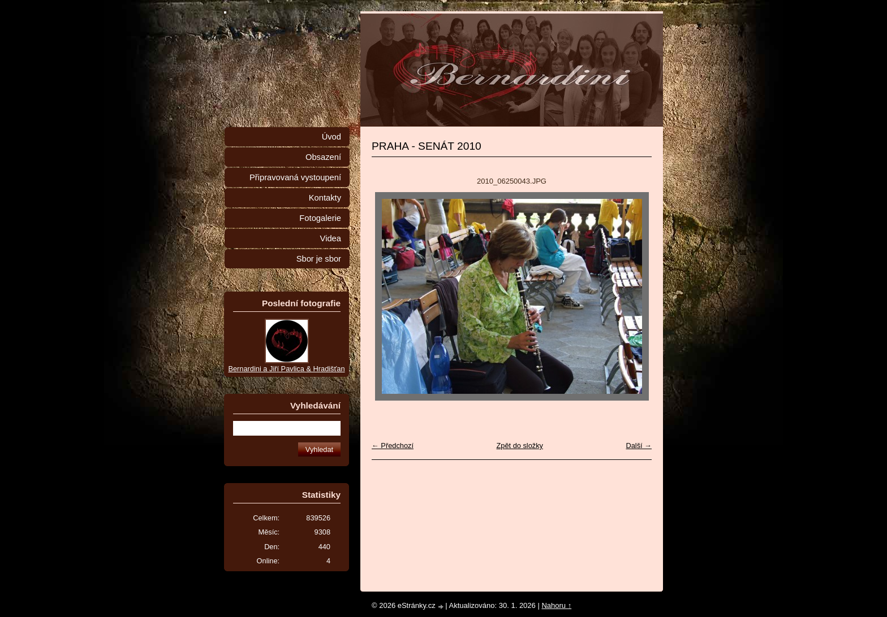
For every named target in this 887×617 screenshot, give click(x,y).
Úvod (331, 136)
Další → (639, 445)
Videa (330, 238)
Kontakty (325, 197)
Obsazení (323, 157)
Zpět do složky (519, 445)
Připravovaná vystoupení (295, 177)
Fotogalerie (320, 218)
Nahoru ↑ (556, 605)
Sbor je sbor (318, 258)
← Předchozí (393, 445)
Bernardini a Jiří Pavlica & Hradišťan (286, 368)
